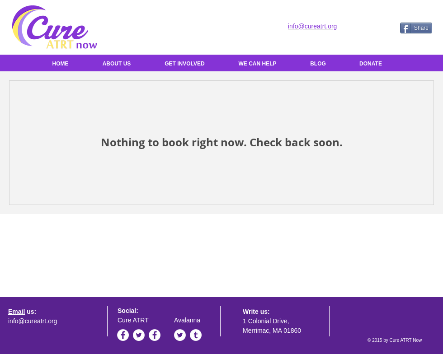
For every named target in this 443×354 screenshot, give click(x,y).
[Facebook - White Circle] (123, 335)
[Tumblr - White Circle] (196, 335)
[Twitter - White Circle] (139, 335)
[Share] (416, 28)
